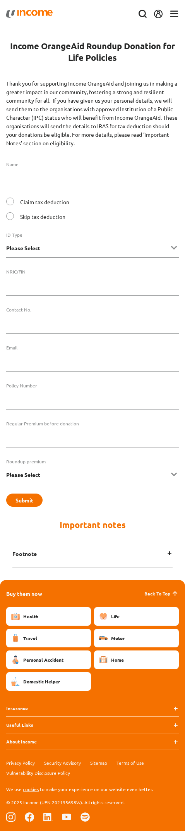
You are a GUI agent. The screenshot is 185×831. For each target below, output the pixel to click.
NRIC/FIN (16, 271)
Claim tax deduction (44, 201)
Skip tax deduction (42, 216)
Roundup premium (26, 461)
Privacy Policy (20, 763)
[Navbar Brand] (29, 14)
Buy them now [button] (24, 593)
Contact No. (18, 309)
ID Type (14, 235)
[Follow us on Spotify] (85, 817)
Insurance (17, 708)
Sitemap (98, 763)
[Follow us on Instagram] (10, 817)
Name (12, 164)
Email (11, 347)
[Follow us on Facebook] (29, 817)
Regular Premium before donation (42, 423)
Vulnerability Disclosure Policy (38, 773)
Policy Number (21, 385)
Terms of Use (130, 763)
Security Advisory (62, 763)
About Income (21, 741)
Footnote (24, 553)
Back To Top (161, 593)
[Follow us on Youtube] (66, 817)
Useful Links (19, 725)
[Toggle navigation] (174, 14)
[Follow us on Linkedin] (48, 817)
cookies (31, 789)
